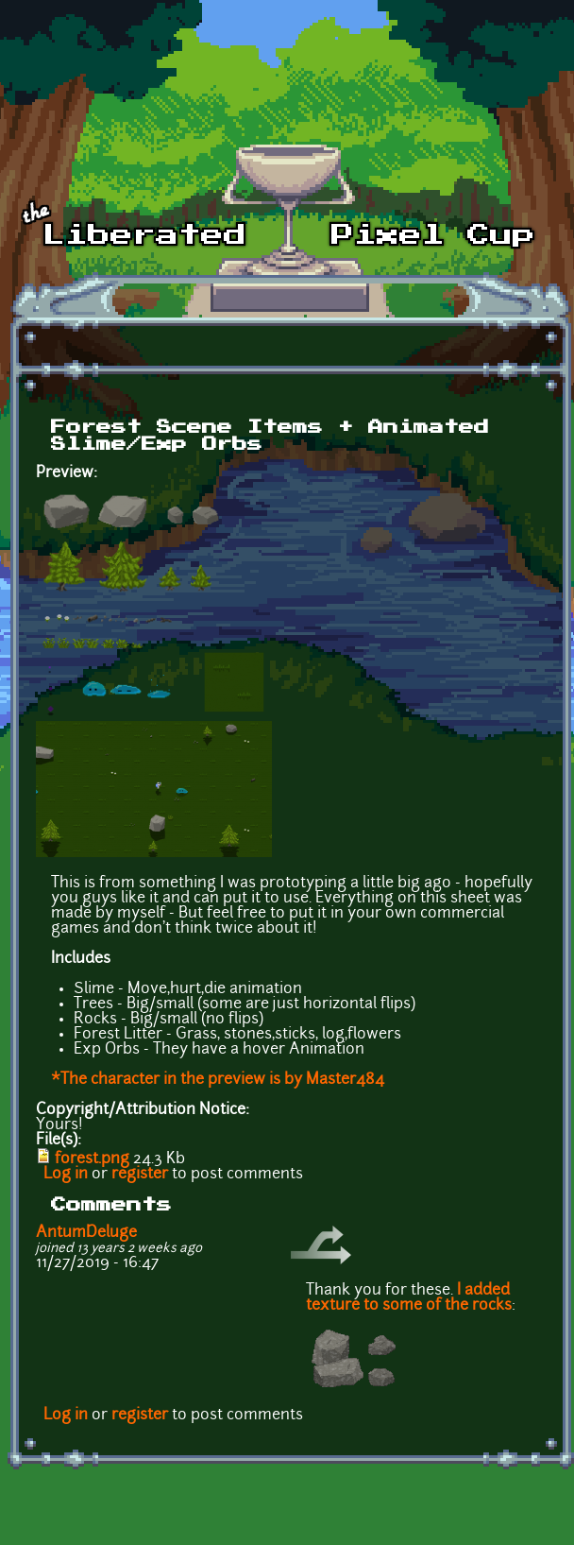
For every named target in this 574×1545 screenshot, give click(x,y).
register (139, 1174)
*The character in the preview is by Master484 (217, 1080)
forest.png (92, 1159)
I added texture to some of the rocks (409, 1298)
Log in (65, 1174)
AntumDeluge (86, 1233)
